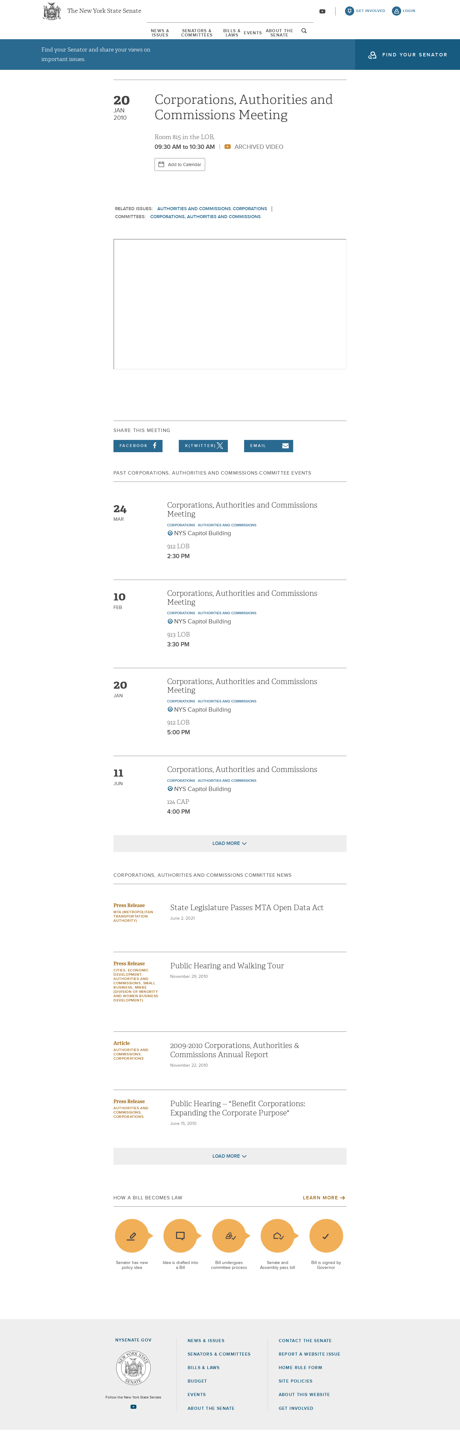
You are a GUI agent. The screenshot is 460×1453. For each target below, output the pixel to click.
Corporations (250, 231)
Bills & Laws (228, 39)
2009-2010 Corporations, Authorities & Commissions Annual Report (234, 1073)
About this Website (304, 1418)
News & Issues (59, 39)
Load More (226, 866)
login (409, 15)
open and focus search (409, 40)
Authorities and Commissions (194, 231)
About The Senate (357, 39)
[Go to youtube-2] (322, 15)
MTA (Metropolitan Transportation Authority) (133, 940)
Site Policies (296, 1404)
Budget (197, 1404)
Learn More (320, 1221)
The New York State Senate (104, 15)
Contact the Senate (305, 1364)
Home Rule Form (301, 1391)
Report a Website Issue (310, 1377)
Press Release (129, 928)
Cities (119, 994)
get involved (370, 15)
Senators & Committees (145, 39)
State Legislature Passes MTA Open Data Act (247, 931)
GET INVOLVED (296, 1431)
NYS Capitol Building (202, 557)
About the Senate (211, 1431)
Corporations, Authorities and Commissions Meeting (242, 533)
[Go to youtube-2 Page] (133, 1430)
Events (289, 39)
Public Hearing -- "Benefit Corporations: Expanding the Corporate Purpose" (237, 1131)
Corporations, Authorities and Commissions (205, 239)
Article (121, 1066)
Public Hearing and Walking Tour (227, 989)
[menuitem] (59, 39)
